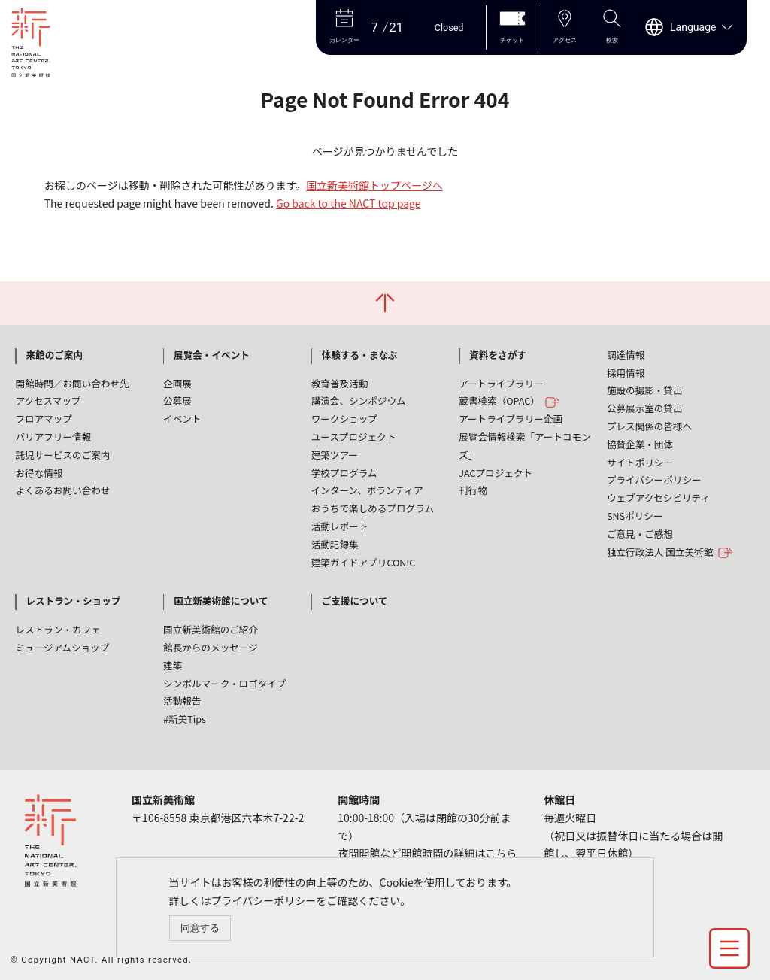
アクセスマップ (47, 400)
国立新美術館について (221, 600)
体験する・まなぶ (360, 354)
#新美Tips (184, 718)
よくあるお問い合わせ (62, 490)
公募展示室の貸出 (645, 408)
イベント (182, 418)
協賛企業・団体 (640, 444)
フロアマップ (43, 418)
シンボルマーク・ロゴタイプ (224, 683)
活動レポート (339, 526)
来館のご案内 (54, 354)
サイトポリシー (640, 462)
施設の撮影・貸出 (645, 390)
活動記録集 (335, 544)
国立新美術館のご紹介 (210, 629)
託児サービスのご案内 (62, 455)
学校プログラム (344, 473)
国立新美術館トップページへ (374, 185)
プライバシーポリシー (264, 900)
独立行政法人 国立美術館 (670, 552)
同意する (200, 927)
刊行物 (473, 490)
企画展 (177, 383)
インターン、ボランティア (367, 490)
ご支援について (355, 600)
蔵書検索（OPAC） (509, 401)
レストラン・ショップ (73, 600)
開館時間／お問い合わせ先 (72, 383)
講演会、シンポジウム (358, 400)
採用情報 (625, 373)
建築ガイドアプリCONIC (363, 562)
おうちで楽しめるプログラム (372, 508)
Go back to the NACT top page (348, 203)
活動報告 (182, 700)
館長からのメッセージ (210, 647)
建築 (172, 665)
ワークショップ (344, 418)
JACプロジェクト (495, 473)
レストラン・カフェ (57, 629)
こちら (501, 852)
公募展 (177, 400)
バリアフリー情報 (53, 436)
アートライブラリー (501, 383)
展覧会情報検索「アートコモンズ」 (525, 445)
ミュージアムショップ (62, 647)
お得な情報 (38, 473)
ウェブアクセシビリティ (658, 497)
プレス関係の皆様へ (649, 426)
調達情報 (625, 354)
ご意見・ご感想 (640, 533)
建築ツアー (334, 455)
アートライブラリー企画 (510, 418)
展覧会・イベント (212, 354)
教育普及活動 (339, 383)
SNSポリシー (635, 515)
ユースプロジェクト (353, 436)
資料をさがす (497, 354)
